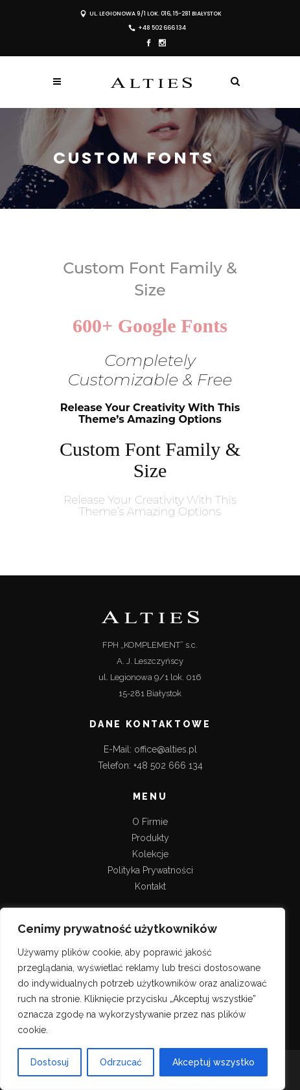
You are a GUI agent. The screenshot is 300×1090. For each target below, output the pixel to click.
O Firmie (150, 822)
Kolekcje (150, 854)
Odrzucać (121, 1062)
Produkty (150, 838)
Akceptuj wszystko (213, 1062)
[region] (142, 999)
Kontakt (150, 886)
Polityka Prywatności (150, 870)
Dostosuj (49, 1062)
